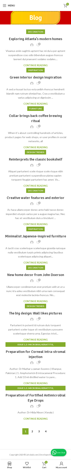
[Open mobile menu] (9, 5)
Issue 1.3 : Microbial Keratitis (35, 344)
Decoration (35, 31)
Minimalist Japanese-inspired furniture (35, 236)
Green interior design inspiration (35, 77)
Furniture (35, 108)
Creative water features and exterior (35, 197)
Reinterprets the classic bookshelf (35, 159)
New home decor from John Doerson (35, 275)
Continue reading (35, 65)
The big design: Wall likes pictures (35, 313)
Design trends (35, 152)
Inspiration (35, 70)
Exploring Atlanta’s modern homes (35, 39)
